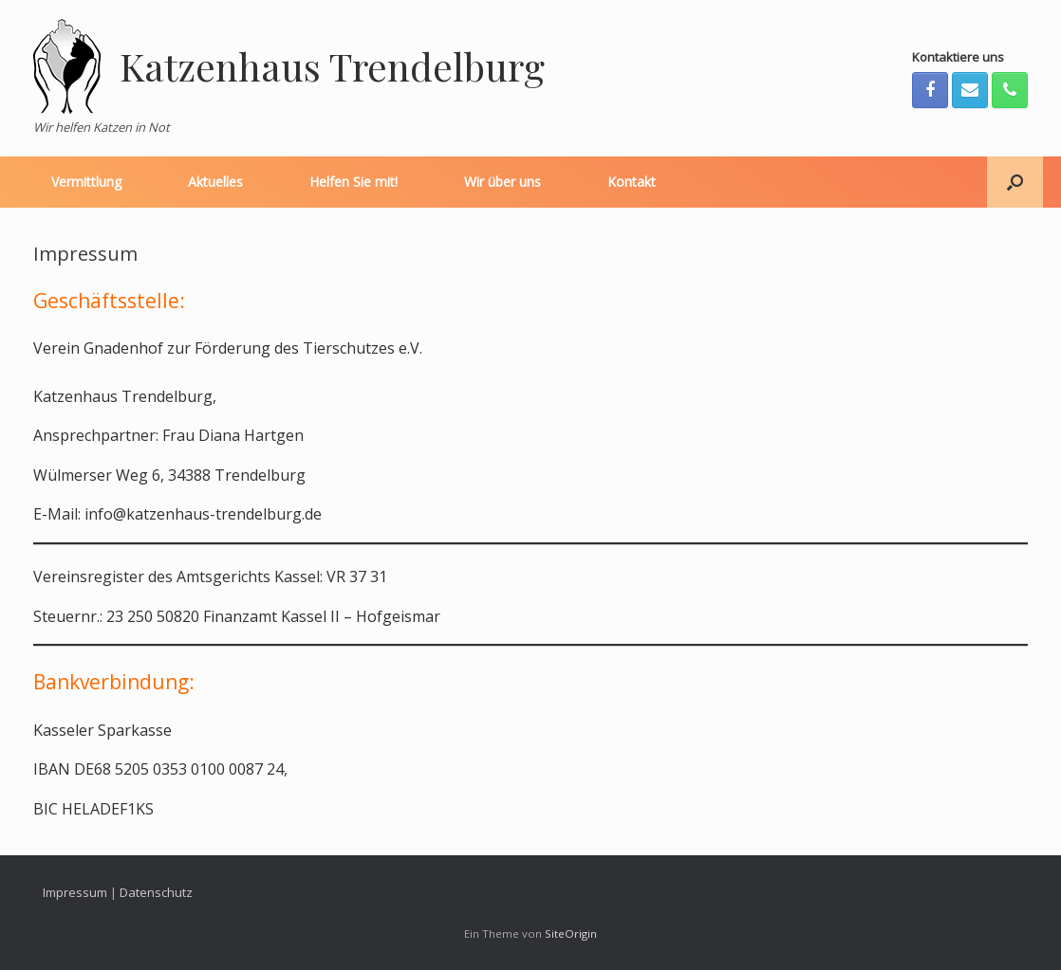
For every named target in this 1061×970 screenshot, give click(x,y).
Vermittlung (86, 182)
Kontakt (631, 182)
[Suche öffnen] (1015, 182)
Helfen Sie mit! (353, 182)
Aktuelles (215, 182)
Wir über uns (502, 182)
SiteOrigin (571, 933)
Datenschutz (156, 892)
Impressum (75, 892)
